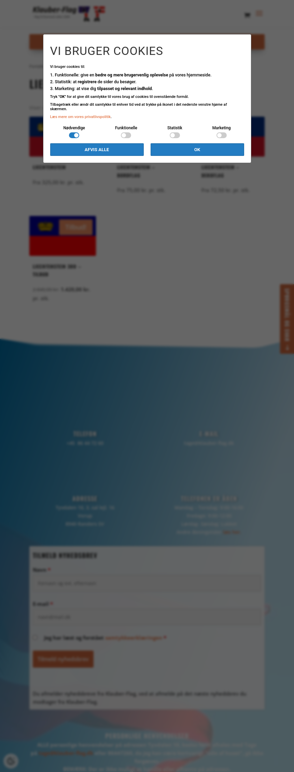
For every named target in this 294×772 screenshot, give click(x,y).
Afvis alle (97, 149)
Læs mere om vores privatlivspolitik (80, 117)
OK (197, 149)
